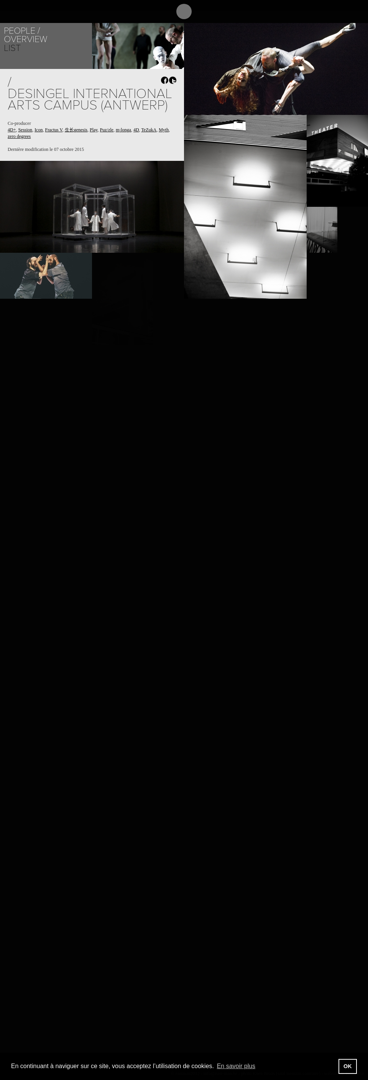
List (12, 48)
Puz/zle (106, 130)
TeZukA (148, 130)
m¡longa (123, 130)
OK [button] (347, 1066)
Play (94, 130)
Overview (25, 39)
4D (136, 130)
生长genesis (76, 130)
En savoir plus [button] (236, 1066)
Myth (164, 130)
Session (25, 130)
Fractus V (53, 130)
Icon (38, 130)
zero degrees (19, 136)
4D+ (12, 130)
